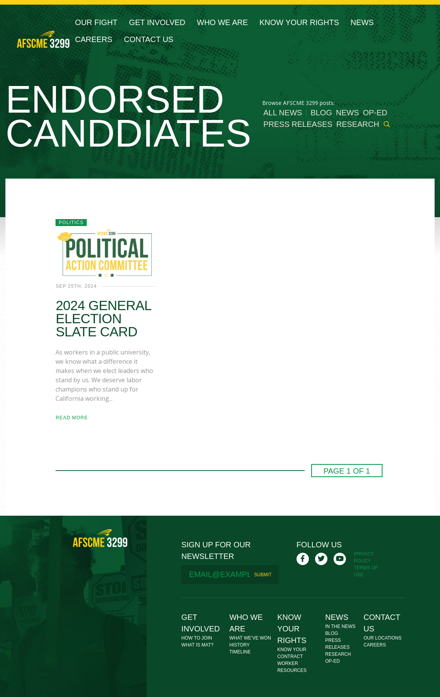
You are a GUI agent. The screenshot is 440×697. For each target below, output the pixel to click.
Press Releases (297, 124)
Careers (94, 39)
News (362, 22)
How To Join (196, 638)
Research (357, 124)
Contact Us (148, 39)
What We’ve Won (250, 638)
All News (282, 112)
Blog (321, 112)
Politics (71, 222)
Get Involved (157, 22)
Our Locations (382, 638)
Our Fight (96, 22)
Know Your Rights (299, 22)
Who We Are (222, 22)
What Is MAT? (197, 645)
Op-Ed (375, 112)
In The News (340, 626)
